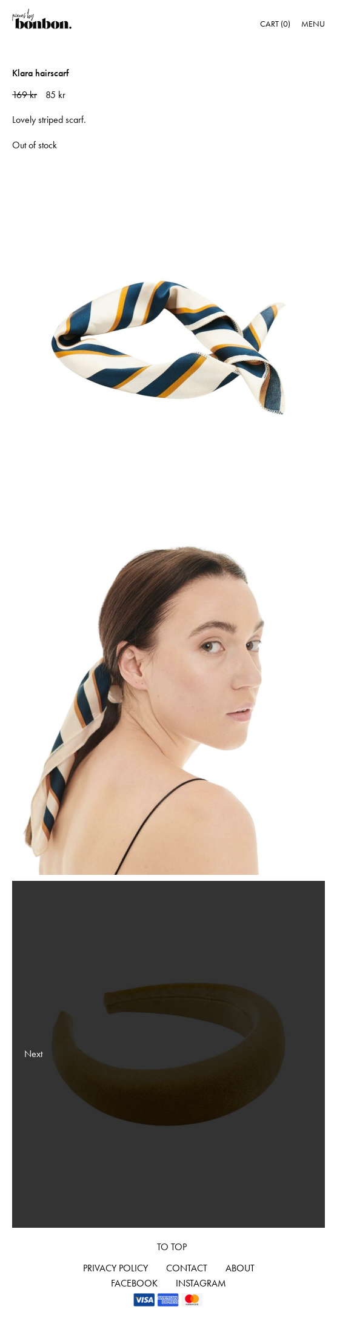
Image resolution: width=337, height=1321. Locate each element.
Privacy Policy (115, 1268)
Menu (313, 23)
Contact (186, 1268)
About (240, 1268)
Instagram (201, 1283)
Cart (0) (275, 23)
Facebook (134, 1283)
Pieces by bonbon (42, 18)
